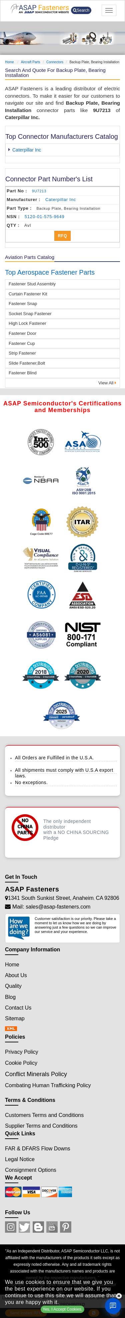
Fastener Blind (23, 372)
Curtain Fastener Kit (28, 293)
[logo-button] (39, 8)
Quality (13, 986)
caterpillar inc (60, 199)
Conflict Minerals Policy (36, 1074)
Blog (10, 997)
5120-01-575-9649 (45, 216)
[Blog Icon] (38, 1227)
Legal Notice (20, 1159)
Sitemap (15, 1018)
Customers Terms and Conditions (44, 1115)
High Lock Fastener (27, 323)
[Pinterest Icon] (65, 1227)
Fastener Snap (23, 303)
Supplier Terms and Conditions (41, 1126)
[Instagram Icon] (10, 1227)
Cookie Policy (21, 1063)
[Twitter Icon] (24, 1227)
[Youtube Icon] (52, 1227)
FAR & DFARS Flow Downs (37, 1148)
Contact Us (18, 1008)
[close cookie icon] (119, 1296)
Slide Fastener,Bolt (27, 363)
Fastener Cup (22, 343)
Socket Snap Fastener (30, 313)
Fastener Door (22, 333)
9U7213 (39, 191)
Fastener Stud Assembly (32, 283)
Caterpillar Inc (26, 150)
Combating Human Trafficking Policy (48, 1085)
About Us (16, 975)
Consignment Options (30, 1170)
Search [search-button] (81, 10)
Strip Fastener (22, 353)
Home (10, 62)
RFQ (62, 235)
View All (107, 382)
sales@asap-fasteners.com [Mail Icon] (58, 907)
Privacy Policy (21, 1052)
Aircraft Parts (30, 62)
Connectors (54, 62)
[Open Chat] (113, 1306)
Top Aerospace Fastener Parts (50, 272)
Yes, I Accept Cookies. (62, 1309)
